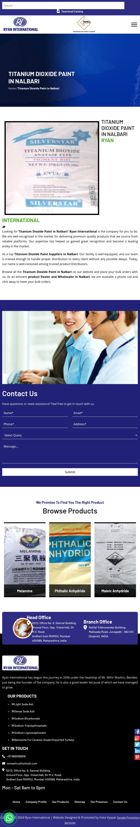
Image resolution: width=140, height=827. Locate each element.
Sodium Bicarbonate (25, 718)
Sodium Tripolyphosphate (29, 725)
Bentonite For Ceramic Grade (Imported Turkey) (42, 739)
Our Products (60, 801)
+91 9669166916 (14, 756)
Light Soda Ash (22, 704)
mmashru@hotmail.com (19, 763)
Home (16, 801)
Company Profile (36, 801)
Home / (13, 88)
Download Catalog (70, 11)
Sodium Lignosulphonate (28, 732)
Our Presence (99, 801)
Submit (70, 472)
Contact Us (120, 801)
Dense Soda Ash (23, 711)
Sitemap (79, 801)
